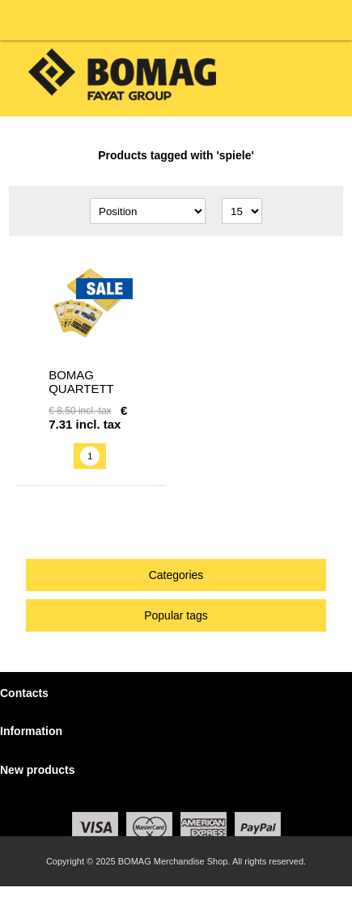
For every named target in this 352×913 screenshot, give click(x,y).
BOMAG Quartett (81, 381)
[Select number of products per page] (242, 211)
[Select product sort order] (148, 211)
